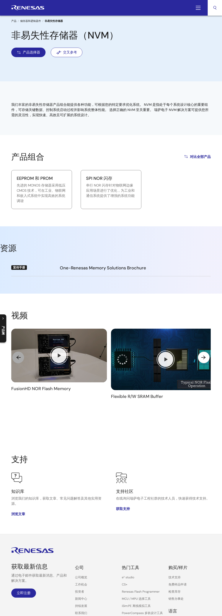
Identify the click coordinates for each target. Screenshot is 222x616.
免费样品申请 (177, 538)
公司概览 (81, 531)
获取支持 (123, 462)
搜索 (215, 8)
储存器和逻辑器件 (30, 21)
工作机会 (81, 538)
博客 (78, 574)
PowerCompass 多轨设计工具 (142, 566)
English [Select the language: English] (173, 574)
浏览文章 (18, 467)
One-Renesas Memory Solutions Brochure (103, 268)
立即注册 (24, 546)
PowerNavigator (133, 574)
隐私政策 (158, 604)
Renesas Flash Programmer (141, 545)
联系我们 (81, 566)
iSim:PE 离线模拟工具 (136, 559)
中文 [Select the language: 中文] (171, 581)
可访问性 (173, 604)
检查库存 (174, 545)
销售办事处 (176, 552)
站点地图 (189, 604)
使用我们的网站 (137, 604)
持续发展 (81, 559)
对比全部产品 (197, 156)
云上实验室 (129, 581)
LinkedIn (35, 573)
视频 (78, 581)
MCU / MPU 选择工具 (136, 552)
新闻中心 (81, 552)
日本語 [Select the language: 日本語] (173, 588)
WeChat (25, 573)
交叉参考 (66, 52)
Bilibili (14, 573)
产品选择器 (28, 52)
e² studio (128, 531)
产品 (13, 21)
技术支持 (174, 531)
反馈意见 (205, 604)
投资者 (79, 545)
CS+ (124, 538)
